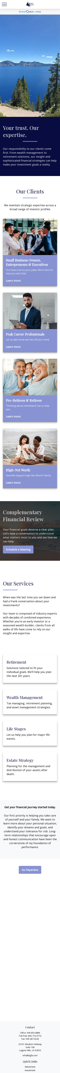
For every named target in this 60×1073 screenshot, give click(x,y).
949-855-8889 (33, 1032)
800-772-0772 (34, 1035)
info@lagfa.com (30, 1055)
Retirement (30, 1066)
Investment (30, 1070)
